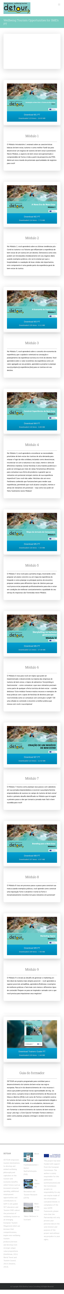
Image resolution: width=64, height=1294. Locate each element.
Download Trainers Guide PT (32, 1053)
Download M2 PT (32, 218)
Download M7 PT (32, 759)
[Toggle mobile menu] (59, 4)
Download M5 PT (32, 546)
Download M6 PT (32, 648)
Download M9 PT (32, 950)
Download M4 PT (32, 425)
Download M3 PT (32, 323)
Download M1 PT (32, 116)
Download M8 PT (32, 857)
